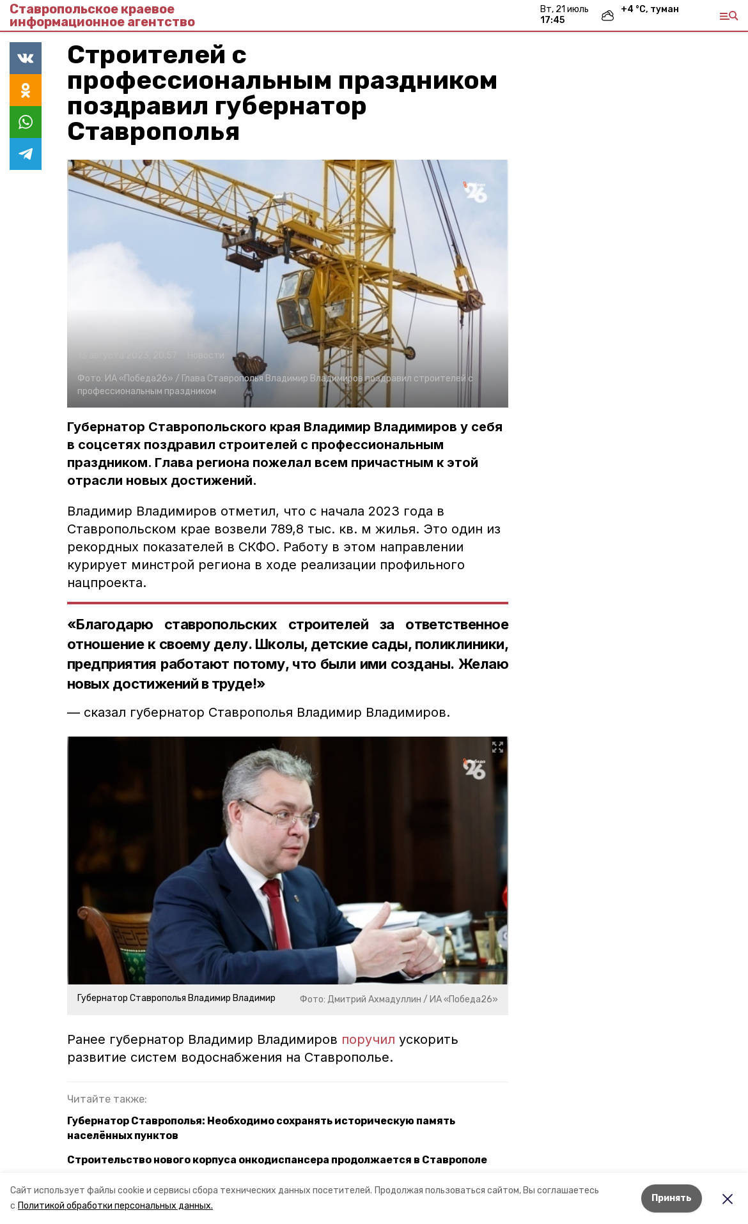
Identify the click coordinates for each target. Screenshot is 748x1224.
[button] (287, 284)
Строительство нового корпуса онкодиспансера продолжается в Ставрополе (277, 1160)
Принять (671, 1198)
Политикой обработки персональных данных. (115, 1205)
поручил (368, 1039)
